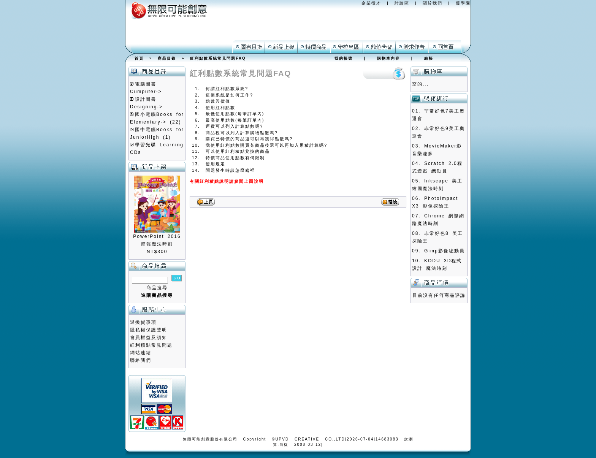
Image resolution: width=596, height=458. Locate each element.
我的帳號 (343, 58)
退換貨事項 (143, 322)
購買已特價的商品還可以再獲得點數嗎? (249, 138)
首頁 (139, 58)
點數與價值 (218, 101)
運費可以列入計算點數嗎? (234, 126)
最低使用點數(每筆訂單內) (235, 113)
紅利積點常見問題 (151, 345)
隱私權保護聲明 (148, 330)
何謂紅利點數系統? (227, 88)
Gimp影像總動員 (444, 251)
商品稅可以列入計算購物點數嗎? (242, 132)
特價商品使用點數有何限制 (235, 157)
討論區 (402, 3)
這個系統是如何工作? (229, 95)
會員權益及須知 (148, 337)
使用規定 (215, 164)
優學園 (463, 3)
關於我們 (432, 3)
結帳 (428, 58)
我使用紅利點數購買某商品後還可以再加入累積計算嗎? (266, 145)
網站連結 (140, 352)
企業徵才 (371, 3)
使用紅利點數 (220, 107)
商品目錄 (167, 58)
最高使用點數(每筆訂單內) (235, 120)
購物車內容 (388, 58)
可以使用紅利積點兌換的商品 (238, 151)
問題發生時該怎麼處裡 (230, 170)
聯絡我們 (140, 360)
